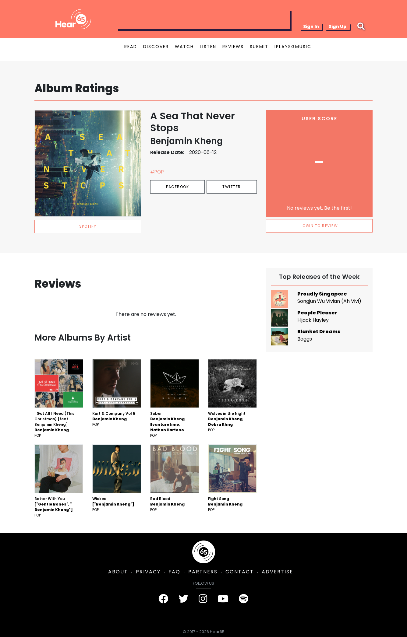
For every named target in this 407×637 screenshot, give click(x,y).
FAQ (174, 571)
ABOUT (118, 571)
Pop (37, 435)
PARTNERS (203, 571)
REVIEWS (233, 47)
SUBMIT (259, 47)
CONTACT (239, 571)
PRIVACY (148, 571)
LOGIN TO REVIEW (319, 225)
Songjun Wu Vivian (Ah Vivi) (329, 301)
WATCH (184, 47)
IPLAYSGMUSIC (292, 47)
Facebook (177, 186)
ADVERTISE (277, 571)
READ (130, 47)
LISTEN (208, 47)
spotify (88, 226)
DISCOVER (156, 47)
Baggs (304, 338)
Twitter (231, 186)
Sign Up (337, 26)
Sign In (311, 26)
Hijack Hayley (313, 320)
